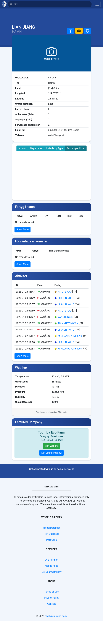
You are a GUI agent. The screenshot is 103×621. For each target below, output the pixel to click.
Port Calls (51, 540)
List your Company (51, 572)
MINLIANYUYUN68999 (70, 336)
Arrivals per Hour (76, 149)
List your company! (51, 453)
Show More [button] (22, 230)
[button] (70, 32)
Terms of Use (51, 592)
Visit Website (52, 446)
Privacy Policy (51, 598)
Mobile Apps (51, 566)
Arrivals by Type (54, 149)
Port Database (51, 534)
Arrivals (22, 149)
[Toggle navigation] (97, 4)
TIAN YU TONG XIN (68, 324)
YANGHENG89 (65, 317)
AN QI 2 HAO (65, 292)
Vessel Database (52, 528)
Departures (36, 149)
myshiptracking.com (56, 616)
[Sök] (53, 4)
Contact (51, 604)
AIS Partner (51, 560)
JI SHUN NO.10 (66, 298)
